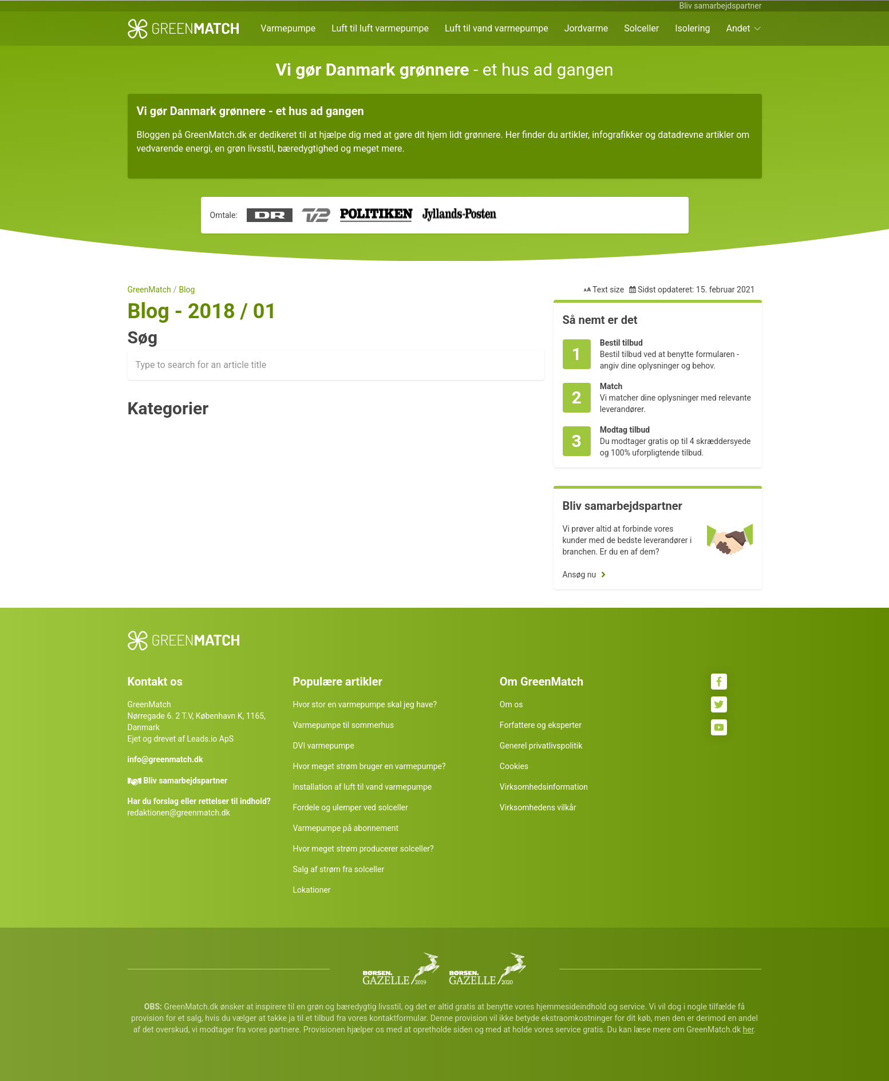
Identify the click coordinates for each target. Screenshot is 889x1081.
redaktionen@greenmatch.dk (179, 812)
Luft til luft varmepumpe (380, 28)
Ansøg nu (579, 574)
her (748, 1029)
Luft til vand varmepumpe (496, 28)
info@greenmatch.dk (165, 759)
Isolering (692, 28)
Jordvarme (586, 28)
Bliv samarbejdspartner (720, 5)
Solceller (641, 28)
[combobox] (336, 365)
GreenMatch (149, 289)
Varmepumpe (287, 28)
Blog (187, 289)
